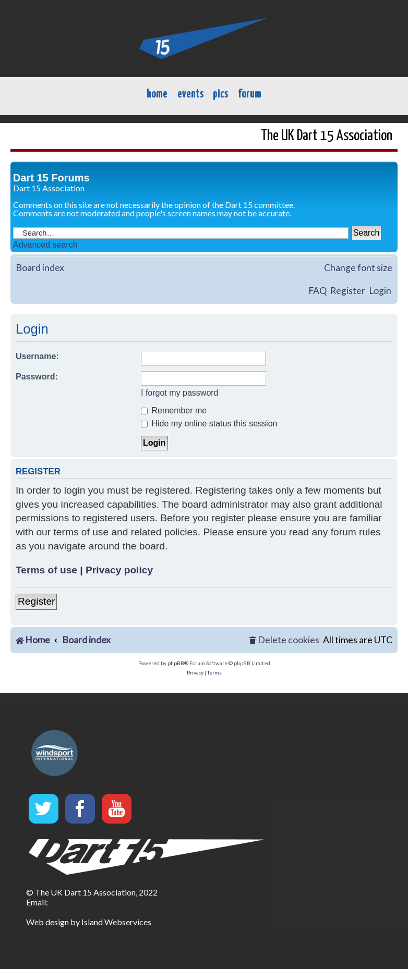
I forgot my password (180, 392)
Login (380, 290)
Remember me (174, 410)
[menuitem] (284, 640)
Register (347, 290)
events (190, 94)
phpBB (175, 663)
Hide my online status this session (209, 423)
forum (249, 94)
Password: (37, 376)
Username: (37, 356)
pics (220, 94)
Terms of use (46, 570)
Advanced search (45, 244)
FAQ (317, 290)
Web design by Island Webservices (88, 922)
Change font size (358, 267)
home (157, 94)
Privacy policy (119, 570)
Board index (40, 267)
